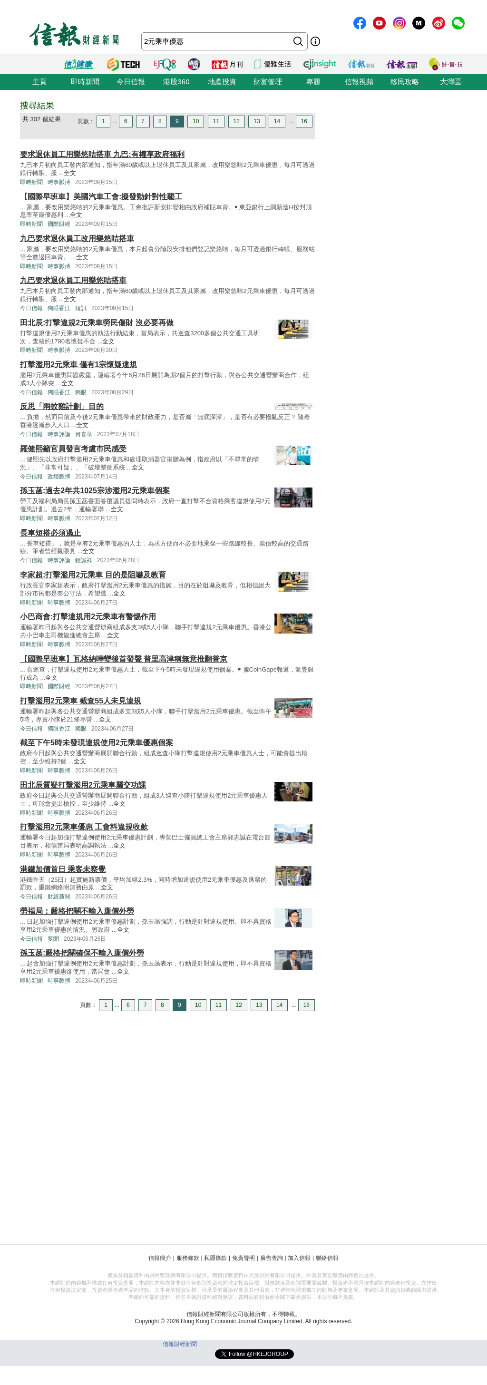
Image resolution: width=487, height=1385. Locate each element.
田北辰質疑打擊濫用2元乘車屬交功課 (83, 785)
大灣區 (450, 82)
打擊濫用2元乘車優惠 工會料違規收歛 (84, 827)
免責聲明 (243, 1258)
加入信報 (299, 1258)
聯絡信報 (327, 1258)
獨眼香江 (59, 308)
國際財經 (59, 224)
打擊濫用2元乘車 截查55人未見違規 (80, 701)
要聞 (53, 939)
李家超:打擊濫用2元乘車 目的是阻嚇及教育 (93, 575)
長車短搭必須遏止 (50, 533)
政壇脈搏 (59, 476)
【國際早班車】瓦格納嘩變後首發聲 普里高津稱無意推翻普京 (123, 659)
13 (256, 121)
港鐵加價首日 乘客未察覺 (63, 869)
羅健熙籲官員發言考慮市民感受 (73, 449)
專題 (313, 82)
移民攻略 (404, 82)
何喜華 (83, 434)
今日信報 (131, 82)
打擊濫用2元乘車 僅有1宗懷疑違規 (78, 365)
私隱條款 (215, 1258)
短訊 (81, 308)
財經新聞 (59, 896)
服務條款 (187, 1258)
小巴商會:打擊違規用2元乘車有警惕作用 (88, 617)
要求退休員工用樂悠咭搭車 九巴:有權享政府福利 (102, 154)
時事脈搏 (59, 182)
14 (277, 121)
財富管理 (267, 82)
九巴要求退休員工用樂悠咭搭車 (73, 280)
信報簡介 (159, 1258)
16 (304, 121)
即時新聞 (85, 82)
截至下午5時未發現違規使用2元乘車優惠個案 (96, 743)
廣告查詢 (271, 1258)
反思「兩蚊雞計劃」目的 (62, 406)
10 (196, 121)
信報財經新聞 (180, 1344)
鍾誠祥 (83, 560)
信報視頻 (359, 82)
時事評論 (59, 434)
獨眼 (81, 392)
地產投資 (222, 82)
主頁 (39, 82)
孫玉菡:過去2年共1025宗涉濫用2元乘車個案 (95, 491)
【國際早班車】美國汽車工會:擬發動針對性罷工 (101, 197)
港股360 (176, 82)
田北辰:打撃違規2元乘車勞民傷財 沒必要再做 (97, 323)
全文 (70, 172)
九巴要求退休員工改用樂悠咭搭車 (77, 238)
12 (237, 121)
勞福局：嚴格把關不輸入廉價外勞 (77, 911)
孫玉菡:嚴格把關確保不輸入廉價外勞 (82, 953)
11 (216, 121)
